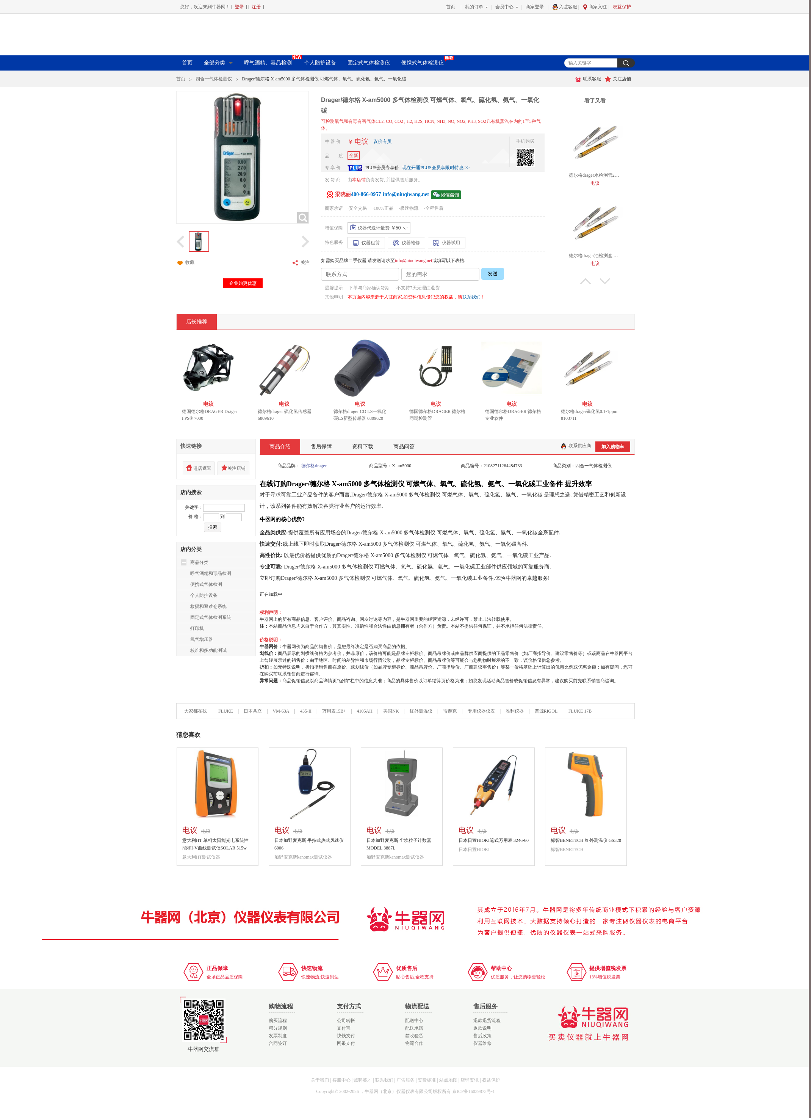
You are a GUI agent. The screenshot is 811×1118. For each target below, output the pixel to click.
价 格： (195, 516)
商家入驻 (594, 7)
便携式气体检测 (206, 584)
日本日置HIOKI (474, 849)
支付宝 (344, 1028)
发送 (493, 273)
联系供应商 (575, 445)
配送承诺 (414, 1028)
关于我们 (320, 1080)
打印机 (197, 628)
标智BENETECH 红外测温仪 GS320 (586, 840)
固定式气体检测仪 (369, 63)
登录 (239, 6)
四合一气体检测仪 (214, 79)
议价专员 (382, 141)
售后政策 (482, 1035)
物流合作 (414, 1043)
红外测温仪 (421, 711)
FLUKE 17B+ (581, 711)
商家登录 (535, 6)
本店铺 (359, 179)
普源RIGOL (546, 711)
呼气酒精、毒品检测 (271, 62)
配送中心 (414, 1020)
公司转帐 (346, 1020)
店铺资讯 (469, 1080)
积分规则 (278, 1028)
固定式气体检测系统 (210, 617)
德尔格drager (314, 465)
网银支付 (346, 1043)
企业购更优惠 (243, 283)
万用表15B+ (334, 711)
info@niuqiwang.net (413, 260)
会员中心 (504, 6)
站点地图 (448, 1080)
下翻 (605, 281)
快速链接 (191, 446)
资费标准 (427, 1080)
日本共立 (253, 711)
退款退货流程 (487, 1020)
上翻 (585, 281)
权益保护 (622, 6)
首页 (450, 6)
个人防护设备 (320, 63)
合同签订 (278, 1043)
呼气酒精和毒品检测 (210, 573)
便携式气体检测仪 (426, 62)
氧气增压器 (201, 639)
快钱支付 (346, 1035)
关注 (300, 263)
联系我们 (471, 297)
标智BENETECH (567, 849)
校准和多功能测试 (208, 650)
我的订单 (474, 6)
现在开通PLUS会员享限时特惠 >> (436, 167)
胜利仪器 (515, 711)
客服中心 (341, 1080)
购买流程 (278, 1020)
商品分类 (199, 562)
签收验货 (414, 1035)
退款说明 (482, 1028)
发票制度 (278, 1035)
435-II (306, 711)
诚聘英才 (363, 1080)
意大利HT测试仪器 (201, 857)
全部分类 (218, 63)
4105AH (364, 711)
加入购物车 (612, 446)
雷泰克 (450, 711)
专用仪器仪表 (481, 711)
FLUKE (225, 711)
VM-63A (280, 711)
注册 (256, 6)
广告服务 (405, 1080)
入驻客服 (564, 7)
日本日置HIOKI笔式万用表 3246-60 (494, 840)
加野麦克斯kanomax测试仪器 (303, 857)
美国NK (391, 711)
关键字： (194, 507)
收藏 (185, 263)
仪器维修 (482, 1043)
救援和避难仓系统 (208, 606)
